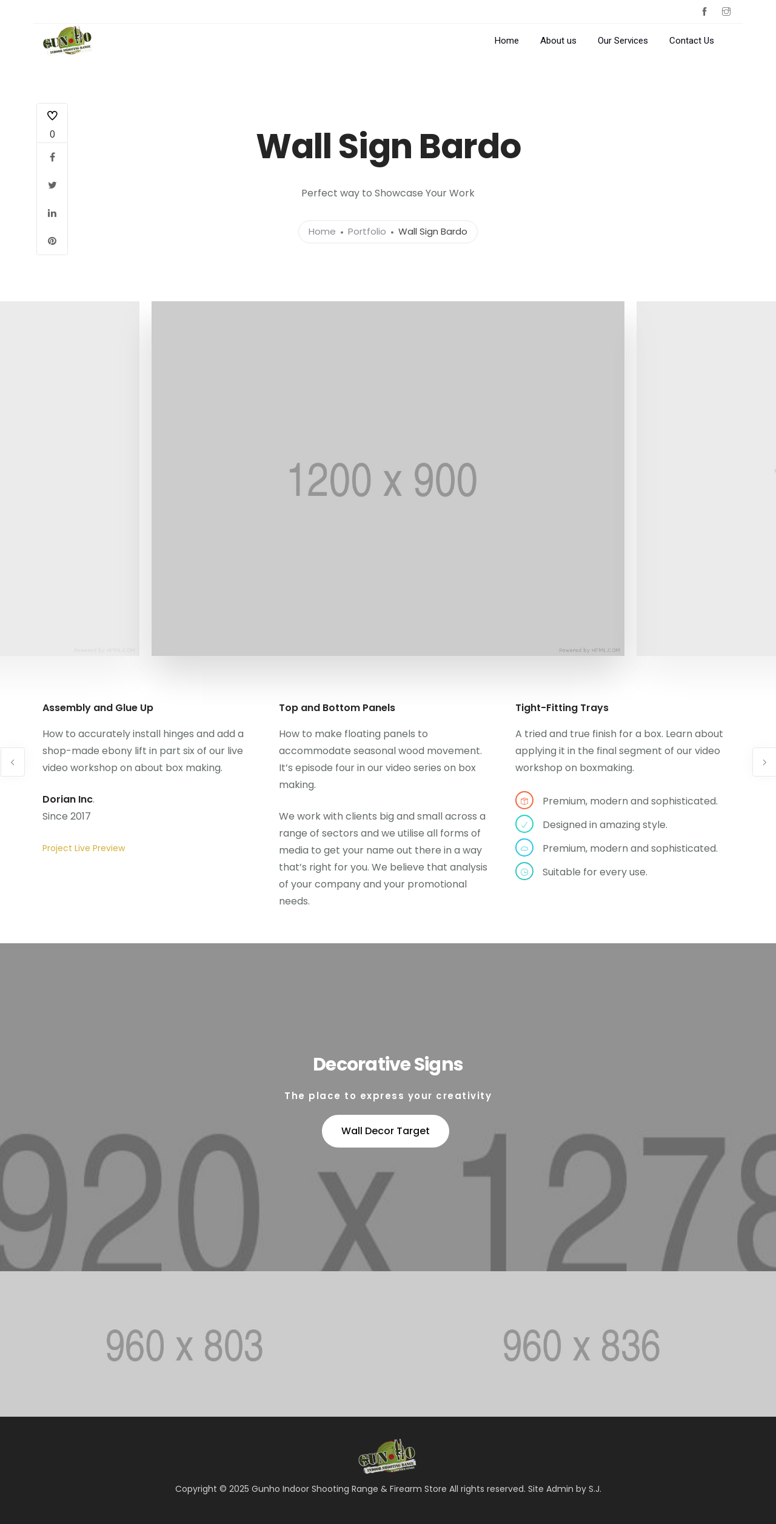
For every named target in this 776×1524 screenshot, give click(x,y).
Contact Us (691, 40)
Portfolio (367, 232)
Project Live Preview (83, 848)
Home (507, 40)
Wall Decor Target (385, 1131)
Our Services (623, 40)
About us (558, 40)
